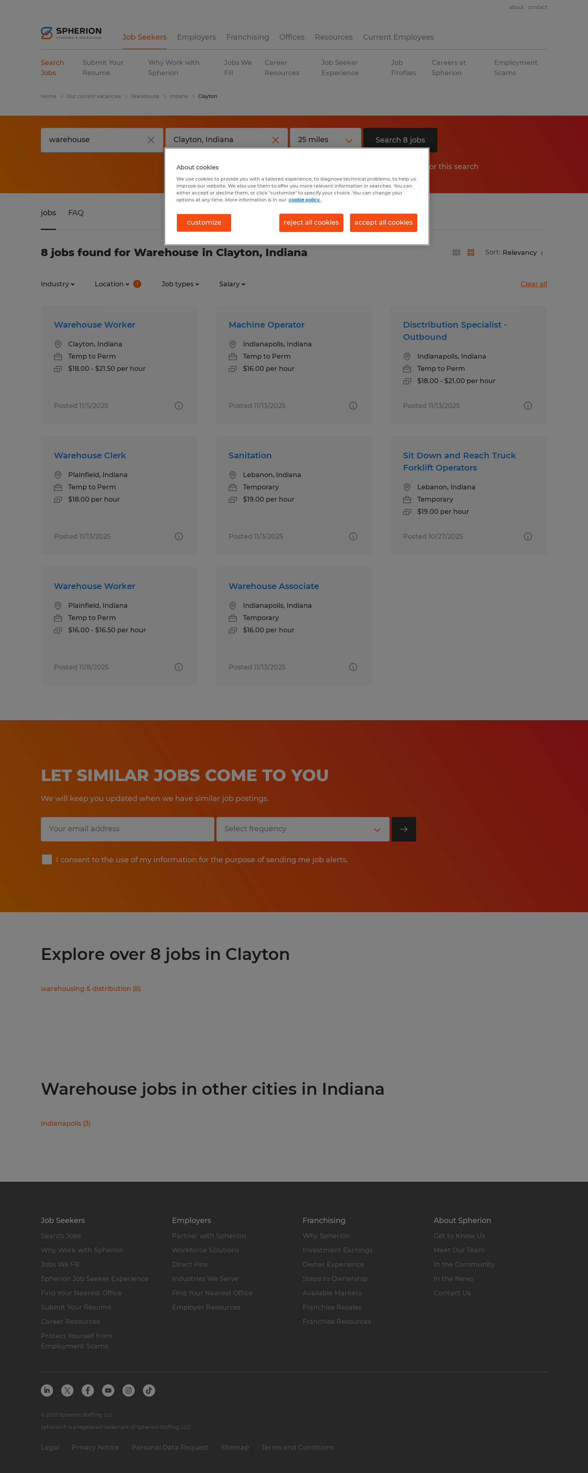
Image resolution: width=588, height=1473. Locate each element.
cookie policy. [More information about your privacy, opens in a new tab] (305, 200)
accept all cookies (383, 222)
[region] (297, 196)
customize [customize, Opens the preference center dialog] (204, 222)
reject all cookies (311, 222)
